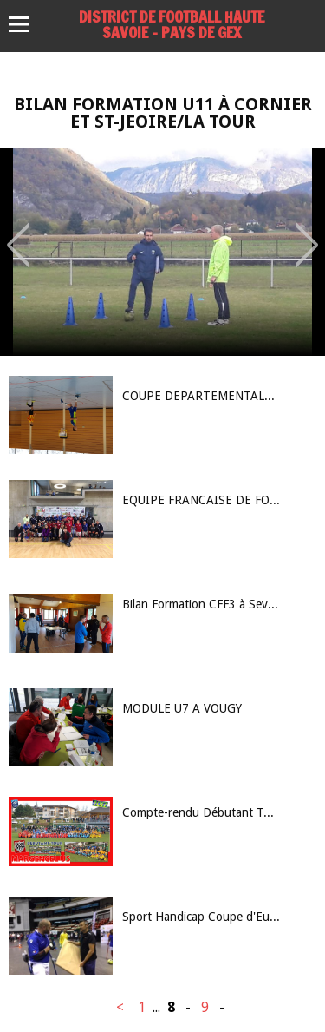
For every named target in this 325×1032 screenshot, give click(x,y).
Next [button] (307, 233)
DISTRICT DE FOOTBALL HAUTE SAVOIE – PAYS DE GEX (171, 24)
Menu (27, 24)
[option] (162, 252)
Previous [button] (18, 233)
